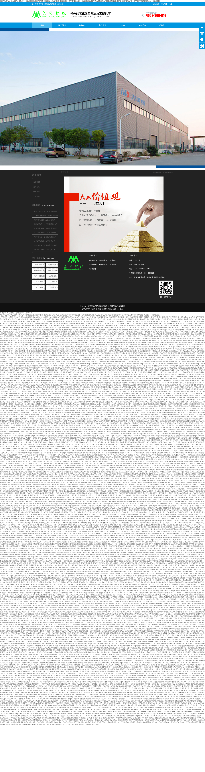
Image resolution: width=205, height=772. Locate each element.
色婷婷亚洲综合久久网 (66, 514)
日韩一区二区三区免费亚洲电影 (163, 709)
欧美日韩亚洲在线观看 (7, 612)
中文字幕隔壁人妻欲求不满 (45, 425)
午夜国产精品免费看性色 (189, 429)
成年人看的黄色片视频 (111, 578)
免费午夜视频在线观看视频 (183, 718)
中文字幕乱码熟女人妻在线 (16, 633)
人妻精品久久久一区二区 (150, 446)
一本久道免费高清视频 (47, 370)
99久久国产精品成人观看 (152, 387)
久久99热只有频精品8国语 (81, 370)
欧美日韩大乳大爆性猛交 (38, 523)
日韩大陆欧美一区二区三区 (176, 550)
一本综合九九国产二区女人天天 (89, 366)
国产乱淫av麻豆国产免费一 (120, 421)
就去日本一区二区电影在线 (23, 544)
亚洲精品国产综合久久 (196, 325)
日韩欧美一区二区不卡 (98, 590)
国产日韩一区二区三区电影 (181, 323)
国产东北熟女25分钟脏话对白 (32, 470)
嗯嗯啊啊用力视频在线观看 (113, 395)
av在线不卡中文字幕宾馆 (32, 344)
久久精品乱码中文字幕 (102, 442)
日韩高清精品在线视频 (34, 697)
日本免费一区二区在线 (129, 663)
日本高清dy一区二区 (110, 332)
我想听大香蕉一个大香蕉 (152, 669)
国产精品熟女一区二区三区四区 (79, 671)
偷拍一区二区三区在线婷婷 (180, 487)
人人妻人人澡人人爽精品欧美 (27, 417)
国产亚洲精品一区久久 (133, 531)
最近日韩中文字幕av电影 (109, 448)
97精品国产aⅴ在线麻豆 (107, 347)
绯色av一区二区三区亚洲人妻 (181, 506)
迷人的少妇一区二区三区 (111, 325)
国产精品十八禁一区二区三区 (26, 412)
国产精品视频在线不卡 (190, 601)
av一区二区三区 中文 (89, 521)
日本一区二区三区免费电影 (8, 474)
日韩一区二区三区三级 (88, 417)
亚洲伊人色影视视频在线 (88, 465)
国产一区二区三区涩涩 (61, 325)
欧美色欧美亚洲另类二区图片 (85, 540)
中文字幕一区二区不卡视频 (13, 508)
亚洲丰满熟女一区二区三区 (114, 671)
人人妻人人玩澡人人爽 (56, 574)
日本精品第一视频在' (77, 487)
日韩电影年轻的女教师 (77, 470)
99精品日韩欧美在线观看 (78, 584)
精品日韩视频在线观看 (150, 404)
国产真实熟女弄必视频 (126, 618)
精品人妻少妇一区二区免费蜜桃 (119, 523)
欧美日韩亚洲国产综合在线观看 (127, 342)
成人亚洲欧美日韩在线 (49, 438)
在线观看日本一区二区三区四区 (81, 434)
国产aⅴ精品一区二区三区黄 (70, 406)
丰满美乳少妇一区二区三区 (94, 495)
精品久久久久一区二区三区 (73, 455)
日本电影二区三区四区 (178, 378)
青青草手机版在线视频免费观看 (71, 359)
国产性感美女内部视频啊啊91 (133, 671)
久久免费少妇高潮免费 (50, 648)
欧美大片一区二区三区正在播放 (44, 641)
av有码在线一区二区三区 (191, 571)
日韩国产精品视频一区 (192, 584)
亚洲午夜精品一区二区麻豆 (126, 391)
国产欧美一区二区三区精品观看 (65, 389)
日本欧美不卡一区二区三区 (13, 601)
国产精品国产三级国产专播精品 (57, 495)
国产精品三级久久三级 (48, 531)
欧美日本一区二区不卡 (145, 374)
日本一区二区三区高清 (117, 582)
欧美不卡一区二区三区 (52, 364)
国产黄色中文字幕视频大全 (109, 571)
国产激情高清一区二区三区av (24, 323)
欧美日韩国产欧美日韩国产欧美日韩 (105, 569)
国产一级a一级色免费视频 (190, 711)
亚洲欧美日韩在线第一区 (25, 361)
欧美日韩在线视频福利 (49, 470)
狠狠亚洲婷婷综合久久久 (108, 554)
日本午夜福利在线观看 (38, 472)
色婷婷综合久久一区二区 (156, 629)
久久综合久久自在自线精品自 (179, 491)
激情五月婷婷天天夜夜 (87, 372)
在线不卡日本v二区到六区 (44, 368)
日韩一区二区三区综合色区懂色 (19, 652)
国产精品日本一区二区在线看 (132, 410)
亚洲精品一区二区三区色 (90, 654)
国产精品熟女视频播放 (40, 455)
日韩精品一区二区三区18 (13, 682)
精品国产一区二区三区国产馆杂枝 (142, 361)
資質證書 (36, 182)
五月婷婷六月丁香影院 (125, 336)
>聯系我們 (93, 269)
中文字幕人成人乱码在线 (66, 569)
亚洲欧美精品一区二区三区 (122, 361)
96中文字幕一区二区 (184, 336)
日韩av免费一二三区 (148, 650)
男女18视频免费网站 (93, 607)
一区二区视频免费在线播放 (77, 641)
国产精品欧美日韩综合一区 (178, 383)
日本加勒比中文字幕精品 (98, 364)
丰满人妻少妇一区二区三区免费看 (97, 351)
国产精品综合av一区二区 (20, 590)
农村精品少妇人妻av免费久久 (54, 421)
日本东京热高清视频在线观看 (66, 716)
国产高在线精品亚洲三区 (160, 400)
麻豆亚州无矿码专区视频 (182, 703)
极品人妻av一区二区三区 (48, 440)
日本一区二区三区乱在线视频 (105, 540)
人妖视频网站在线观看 (182, 512)
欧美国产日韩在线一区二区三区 (10, 355)
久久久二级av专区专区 (142, 412)
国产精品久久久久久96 (75, 529)
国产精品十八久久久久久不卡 (191, 393)
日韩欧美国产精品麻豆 (50, 431)
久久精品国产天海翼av (96, 342)
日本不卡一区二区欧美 (114, 338)
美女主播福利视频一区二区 (157, 529)
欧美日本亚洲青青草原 (119, 480)
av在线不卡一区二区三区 (142, 328)
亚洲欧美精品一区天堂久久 (158, 523)
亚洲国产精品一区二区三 (177, 440)
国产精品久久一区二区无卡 (19, 688)
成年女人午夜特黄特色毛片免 (107, 336)
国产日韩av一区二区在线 (104, 417)
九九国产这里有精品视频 (151, 557)
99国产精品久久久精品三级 (26, 385)
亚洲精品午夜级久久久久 (10, 610)
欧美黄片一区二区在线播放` (125, 347)
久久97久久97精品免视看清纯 (20, 563)
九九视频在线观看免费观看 (77, 451)
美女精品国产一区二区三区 (128, 478)
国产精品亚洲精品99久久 (128, 400)
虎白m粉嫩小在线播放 (71, 393)
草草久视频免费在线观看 (175, 463)
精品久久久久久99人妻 (62, 395)
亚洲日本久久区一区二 (98, 716)
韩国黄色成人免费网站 (136, 586)
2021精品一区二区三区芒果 (125, 328)
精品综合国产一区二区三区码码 (163, 347)
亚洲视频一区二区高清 (194, 414)
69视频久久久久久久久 (21, 574)
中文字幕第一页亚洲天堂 (141, 529)
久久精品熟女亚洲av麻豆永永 (147, 395)
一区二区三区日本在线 (22, 495)
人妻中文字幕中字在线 (172, 533)
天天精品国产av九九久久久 (56, 455)
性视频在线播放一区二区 (127, 646)
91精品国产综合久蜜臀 (38, 391)
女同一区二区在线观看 (11, 400)
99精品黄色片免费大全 (132, 376)
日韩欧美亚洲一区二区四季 (75, 576)
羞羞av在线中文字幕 (174, 694)
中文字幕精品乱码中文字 (72, 347)
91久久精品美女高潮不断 (184, 451)
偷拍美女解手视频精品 (113, 378)
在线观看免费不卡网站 (175, 374)
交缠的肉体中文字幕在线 (53, 652)
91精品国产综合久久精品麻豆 (40, 478)
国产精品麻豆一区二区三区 (195, 383)
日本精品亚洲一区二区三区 (151, 408)
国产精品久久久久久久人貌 (32, 506)
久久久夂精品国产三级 (182, 680)
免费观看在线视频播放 (180, 342)
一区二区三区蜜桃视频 (185, 457)
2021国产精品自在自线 (63, 434)
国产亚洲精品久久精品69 (159, 578)
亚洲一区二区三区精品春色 (35, 535)
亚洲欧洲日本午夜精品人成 (151, 351)
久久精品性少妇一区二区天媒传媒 (50, 720)
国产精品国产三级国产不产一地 (58, 559)
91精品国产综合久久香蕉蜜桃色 (33, 601)
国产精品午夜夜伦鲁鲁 (72, 372)
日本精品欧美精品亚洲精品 (107, 429)
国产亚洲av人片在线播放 (157, 474)
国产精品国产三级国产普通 (150, 436)
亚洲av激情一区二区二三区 (177, 414)
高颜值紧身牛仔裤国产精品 (35, 673)
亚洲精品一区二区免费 (30, 349)
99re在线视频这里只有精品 (8, 512)
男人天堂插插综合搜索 (44, 349)
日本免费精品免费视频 (130, 334)
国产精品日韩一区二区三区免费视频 (35, 383)
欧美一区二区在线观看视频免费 (142, 414)
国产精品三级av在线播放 (71, 561)
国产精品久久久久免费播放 (77, 448)
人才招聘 (36, 196)
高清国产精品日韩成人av (27, 658)
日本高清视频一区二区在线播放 (141, 612)
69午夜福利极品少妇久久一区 (158, 614)
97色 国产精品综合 (34, 540)
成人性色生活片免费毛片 (174, 417)
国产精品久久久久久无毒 (66, 631)
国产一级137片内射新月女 (25, 665)
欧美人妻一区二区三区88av (160, 722)
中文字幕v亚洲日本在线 (130, 463)
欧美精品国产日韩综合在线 (67, 540)
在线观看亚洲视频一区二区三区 (146, 451)
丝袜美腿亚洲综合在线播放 (116, 344)
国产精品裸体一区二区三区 (92, 576)
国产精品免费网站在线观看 (149, 355)
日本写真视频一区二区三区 (112, 682)
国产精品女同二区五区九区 (191, 484)
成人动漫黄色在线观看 (23, 317)
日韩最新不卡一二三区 (20, 442)
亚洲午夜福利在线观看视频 (144, 378)
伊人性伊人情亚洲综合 (69, 720)
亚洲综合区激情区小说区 (179, 656)
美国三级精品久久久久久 (14, 387)
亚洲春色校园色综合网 (155, 707)
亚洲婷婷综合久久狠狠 (72, 465)
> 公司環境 (103, 264)
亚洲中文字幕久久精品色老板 (39, 393)
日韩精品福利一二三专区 (160, 694)
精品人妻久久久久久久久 (41, 461)
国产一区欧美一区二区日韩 (85, 718)
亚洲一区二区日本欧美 (89, 616)
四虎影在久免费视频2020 (57, 499)
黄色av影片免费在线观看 (126, 448)
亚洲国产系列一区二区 (29, 425)
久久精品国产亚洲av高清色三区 (59, 489)
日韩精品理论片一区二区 (68, 344)
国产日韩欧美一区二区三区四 (17, 408)
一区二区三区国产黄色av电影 (90, 554)
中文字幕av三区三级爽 (146, 656)
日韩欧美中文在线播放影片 (144, 487)
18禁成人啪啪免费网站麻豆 (139, 474)
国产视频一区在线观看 (167, 512)
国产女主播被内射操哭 (64, 440)
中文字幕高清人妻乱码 (53, 442)
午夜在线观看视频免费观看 (106, 624)
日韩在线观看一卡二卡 (133, 344)
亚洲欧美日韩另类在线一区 (182, 431)
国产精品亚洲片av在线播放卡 (143, 332)
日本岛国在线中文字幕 (19, 457)
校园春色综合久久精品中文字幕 (127, 692)
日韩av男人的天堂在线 (143, 440)
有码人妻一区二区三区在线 (190, 374)
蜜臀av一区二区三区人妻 (93, 709)
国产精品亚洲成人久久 (125, 349)
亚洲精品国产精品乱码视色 (131, 635)
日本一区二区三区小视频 (98, 389)
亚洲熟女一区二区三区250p (100, 684)
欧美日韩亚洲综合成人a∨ (90, 429)
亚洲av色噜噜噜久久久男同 (162, 692)
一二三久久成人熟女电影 (194, 359)
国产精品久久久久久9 (108, 637)
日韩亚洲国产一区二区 (13, 629)
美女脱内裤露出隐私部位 (14, 510)
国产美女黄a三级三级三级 (117, 355)
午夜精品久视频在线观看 (101, 720)
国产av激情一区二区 (18, 370)
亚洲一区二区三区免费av (161, 414)
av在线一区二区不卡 (33, 395)
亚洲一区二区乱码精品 (46, 690)
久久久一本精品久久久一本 (68, 408)
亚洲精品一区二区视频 (100, 690)
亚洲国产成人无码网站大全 (158, 559)
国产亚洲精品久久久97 (45, 639)
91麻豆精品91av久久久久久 (168, 344)
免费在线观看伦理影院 (140, 499)
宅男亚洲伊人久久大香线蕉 (54, 391)
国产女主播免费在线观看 (160, 584)
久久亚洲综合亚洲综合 (113, 400)
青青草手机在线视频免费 (146, 340)
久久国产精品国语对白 (34, 716)
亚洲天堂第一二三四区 (96, 618)
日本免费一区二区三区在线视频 (125, 357)
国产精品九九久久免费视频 (24, 537)
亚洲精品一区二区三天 (28, 459)
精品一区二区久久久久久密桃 (17, 319)
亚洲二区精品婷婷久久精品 (178, 419)
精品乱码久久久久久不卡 (194, 321)
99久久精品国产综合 (43, 627)
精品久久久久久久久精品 (161, 359)
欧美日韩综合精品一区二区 (35, 359)
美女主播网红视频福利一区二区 (55, 372)
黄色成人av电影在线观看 (132, 442)
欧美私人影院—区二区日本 (156, 533)
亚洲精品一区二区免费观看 (161, 444)
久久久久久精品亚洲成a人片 (61, 463)
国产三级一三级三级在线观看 (76, 402)
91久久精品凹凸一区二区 (15, 427)
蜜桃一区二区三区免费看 (34, 582)
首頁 (42, 25)
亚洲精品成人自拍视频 (111, 525)
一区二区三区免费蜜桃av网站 (82, 510)
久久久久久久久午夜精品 (89, 480)
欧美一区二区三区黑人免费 (169, 385)
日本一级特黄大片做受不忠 (58, 548)
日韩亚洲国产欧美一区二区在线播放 (172, 527)
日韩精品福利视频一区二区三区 (178, 610)
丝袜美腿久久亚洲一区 (138, 459)
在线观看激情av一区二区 (135, 654)
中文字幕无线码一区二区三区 (32, 467)
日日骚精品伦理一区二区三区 (54, 703)
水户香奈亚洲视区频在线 (179, 444)
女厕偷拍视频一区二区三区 (103, 397)
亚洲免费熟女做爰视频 (48, 444)
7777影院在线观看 (119, 408)
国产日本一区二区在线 (144, 667)
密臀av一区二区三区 (18, 431)
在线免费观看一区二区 (9, 694)
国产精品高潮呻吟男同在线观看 (30, 342)
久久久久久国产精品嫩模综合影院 (184, 425)
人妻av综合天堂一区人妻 (157, 417)
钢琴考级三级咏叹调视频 (98, 370)
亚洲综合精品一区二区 (112, 402)
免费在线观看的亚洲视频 (150, 603)
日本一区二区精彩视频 (62, 412)
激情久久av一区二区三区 (17, 444)
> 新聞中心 (93, 264)
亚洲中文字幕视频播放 (11, 644)
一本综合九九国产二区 (109, 474)
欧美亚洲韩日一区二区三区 (150, 641)
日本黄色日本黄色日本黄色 (133, 518)
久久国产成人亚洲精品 (46, 448)
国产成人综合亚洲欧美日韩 (154, 510)
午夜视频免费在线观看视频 (73, 453)
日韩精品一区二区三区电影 (79, 525)
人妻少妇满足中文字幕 (117, 376)
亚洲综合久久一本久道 (19, 395)
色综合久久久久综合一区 (148, 376)
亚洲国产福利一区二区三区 (41, 610)
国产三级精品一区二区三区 (195, 639)
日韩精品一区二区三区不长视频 (112, 317)
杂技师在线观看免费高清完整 (140, 417)
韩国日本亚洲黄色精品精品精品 (12, 470)
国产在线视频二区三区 (156, 701)
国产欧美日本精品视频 (149, 410)
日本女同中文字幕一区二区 (34, 648)
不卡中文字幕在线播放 (110, 412)
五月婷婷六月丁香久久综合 (129, 548)
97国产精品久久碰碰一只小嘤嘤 (146, 453)
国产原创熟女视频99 (110, 342)
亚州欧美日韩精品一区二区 (41, 521)
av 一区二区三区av (158, 478)
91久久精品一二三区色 (136, 387)
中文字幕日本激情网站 (34, 319)
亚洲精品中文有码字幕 (151, 317)
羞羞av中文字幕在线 (175, 542)
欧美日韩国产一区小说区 (21, 330)
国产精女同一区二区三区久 (161, 321)
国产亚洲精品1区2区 (192, 561)
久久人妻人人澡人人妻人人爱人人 (14, 372)
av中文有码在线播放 (102, 465)
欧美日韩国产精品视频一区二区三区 (165, 336)
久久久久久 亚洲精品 (12, 588)
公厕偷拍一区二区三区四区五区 (99, 387)
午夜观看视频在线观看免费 (139, 516)
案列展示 (102, 25)
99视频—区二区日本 (101, 603)
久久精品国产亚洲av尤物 (130, 694)
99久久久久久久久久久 (120, 455)
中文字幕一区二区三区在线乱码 (65, 531)
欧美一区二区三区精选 (140, 366)
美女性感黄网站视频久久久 (29, 686)
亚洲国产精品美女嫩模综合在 (56, 567)
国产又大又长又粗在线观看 (101, 510)
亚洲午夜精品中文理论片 (94, 412)
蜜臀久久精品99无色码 (153, 521)
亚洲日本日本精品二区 (143, 357)
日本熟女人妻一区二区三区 (171, 442)
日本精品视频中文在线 (56, 393)
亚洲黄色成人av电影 (57, 347)
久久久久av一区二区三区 (173, 474)
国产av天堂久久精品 (185, 504)
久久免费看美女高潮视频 (14, 578)
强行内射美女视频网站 (77, 459)
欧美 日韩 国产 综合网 (180, 603)
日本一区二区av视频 (29, 347)
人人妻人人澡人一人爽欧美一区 (156, 624)
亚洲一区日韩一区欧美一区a (107, 459)
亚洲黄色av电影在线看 (93, 699)
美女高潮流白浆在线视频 (187, 478)
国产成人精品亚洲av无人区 (145, 319)
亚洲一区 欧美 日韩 (61, 474)
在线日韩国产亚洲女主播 (164, 673)
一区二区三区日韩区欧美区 (93, 444)
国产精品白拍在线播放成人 (188, 349)
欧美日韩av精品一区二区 (87, 397)
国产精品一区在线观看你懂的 (175, 330)
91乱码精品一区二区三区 (98, 518)
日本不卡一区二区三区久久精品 (112, 576)
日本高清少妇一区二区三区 (78, 552)
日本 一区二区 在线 (19, 381)
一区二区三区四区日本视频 (172, 438)
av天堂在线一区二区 (161, 467)
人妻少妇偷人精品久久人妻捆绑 (20, 472)
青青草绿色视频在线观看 (152, 654)
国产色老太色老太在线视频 (190, 567)
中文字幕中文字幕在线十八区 (111, 359)
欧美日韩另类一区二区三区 (178, 334)
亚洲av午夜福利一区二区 (24, 499)
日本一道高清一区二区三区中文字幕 (56, 535)
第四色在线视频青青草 (114, 389)
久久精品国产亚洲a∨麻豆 (60, 349)
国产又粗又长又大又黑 (100, 546)
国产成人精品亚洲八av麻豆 (135, 616)
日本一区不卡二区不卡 (50, 631)
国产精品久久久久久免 (112, 716)
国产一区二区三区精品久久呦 (136, 512)
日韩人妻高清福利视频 (95, 325)
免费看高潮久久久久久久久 (27, 328)
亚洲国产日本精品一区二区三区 (194, 353)
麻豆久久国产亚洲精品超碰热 (189, 476)
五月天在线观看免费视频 (129, 658)
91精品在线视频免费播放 (43, 658)
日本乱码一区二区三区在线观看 (177, 328)
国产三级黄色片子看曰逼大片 (88, 624)
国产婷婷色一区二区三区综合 (98, 567)
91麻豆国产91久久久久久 (167, 557)
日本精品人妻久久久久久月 (186, 317)
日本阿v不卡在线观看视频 (180, 395)
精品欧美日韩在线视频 (33, 635)
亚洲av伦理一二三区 (115, 334)
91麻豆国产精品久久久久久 (90, 361)
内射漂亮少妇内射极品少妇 (131, 711)
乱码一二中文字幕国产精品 (21, 391)
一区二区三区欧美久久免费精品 (64, 690)
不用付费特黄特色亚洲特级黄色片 (130, 325)
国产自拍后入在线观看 (94, 385)
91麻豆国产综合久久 (63, 470)
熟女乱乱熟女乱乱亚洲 (102, 582)
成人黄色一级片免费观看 (92, 660)
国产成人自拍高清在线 (181, 493)
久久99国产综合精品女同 (84, 338)
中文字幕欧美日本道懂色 (98, 671)
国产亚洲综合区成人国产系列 (50, 423)
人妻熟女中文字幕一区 (53, 406)
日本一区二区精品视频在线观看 (53, 601)
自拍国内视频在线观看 (117, 442)
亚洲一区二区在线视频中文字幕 (20, 453)
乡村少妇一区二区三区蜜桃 (13, 690)
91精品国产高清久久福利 (17, 533)
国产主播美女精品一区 (41, 361)
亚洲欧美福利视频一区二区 (116, 669)
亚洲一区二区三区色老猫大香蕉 (150, 711)
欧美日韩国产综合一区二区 (160, 423)
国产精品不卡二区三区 (25, 542)
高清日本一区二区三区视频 (175, 690)
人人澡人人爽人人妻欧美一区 (118, 644)
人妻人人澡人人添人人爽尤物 (119, 387)
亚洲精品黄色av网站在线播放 (163, 370)
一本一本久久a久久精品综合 (89, 336)
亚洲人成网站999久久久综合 (73, 436)
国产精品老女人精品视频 (72, 627)
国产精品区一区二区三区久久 (170, 351)
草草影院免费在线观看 (54, 603)
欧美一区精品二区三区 (49, 586)
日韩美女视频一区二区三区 (138, 393)
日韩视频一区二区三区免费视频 (81, 321)
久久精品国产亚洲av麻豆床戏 (103, 533)
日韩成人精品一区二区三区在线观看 (27, 622)
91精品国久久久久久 (39, 616)
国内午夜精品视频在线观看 (79, 342)
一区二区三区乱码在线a (175, 400)
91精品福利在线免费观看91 (15, 684)
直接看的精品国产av (93, 330)
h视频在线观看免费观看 (190, 529)
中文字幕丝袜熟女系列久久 (107, 414)
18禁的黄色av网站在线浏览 (30, 482)
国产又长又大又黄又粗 (127, 402)
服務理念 (36, 192)
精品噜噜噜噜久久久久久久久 (27, 374)
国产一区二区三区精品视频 (157, 448)
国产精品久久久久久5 (182, 654)
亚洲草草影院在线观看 (178, 340)
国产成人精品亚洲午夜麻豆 (129, 590)
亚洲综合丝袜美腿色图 (107, 361)
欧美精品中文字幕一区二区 (72, 480)
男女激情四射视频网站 (58, 400)
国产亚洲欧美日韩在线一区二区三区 (48, 328)
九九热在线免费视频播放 (57, 497)
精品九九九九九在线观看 (129, 370)
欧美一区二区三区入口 (186, 385)
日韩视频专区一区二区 (149, 431)
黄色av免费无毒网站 (152, 501)
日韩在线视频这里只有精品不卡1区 (71, 328)
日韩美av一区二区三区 (25, 455)
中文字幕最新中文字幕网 (165, 493)
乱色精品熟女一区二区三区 (12, 459)
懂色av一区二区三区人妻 (154, 427)
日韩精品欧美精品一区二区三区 (38, 580)
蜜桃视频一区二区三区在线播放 (30, 493)
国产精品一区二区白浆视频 (102, 472)
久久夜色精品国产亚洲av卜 (193, 667)
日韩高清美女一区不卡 (113, 673)
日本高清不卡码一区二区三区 (39, 465)
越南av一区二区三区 (160, 635)
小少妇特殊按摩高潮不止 (30, 690)
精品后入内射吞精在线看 (126, 330)
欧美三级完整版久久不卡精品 (160, 440)
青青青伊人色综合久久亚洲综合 (91, 410)
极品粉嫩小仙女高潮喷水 (125, 633)
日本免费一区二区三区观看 (32, 351)
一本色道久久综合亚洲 (185, 599)
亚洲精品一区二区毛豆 (97, 722)
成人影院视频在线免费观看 (106, 497)
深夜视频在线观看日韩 (175, 484)
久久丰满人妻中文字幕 (41, 665)
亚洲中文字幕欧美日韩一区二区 (105, 438)
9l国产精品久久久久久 (12, 646)
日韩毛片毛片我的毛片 (49, 682)
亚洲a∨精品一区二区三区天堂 (169, 504)
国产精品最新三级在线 (88, 677)
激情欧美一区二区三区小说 (152, 588)
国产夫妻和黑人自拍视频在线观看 (56, 616)
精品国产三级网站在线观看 (144, 338)
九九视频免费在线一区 (163, 453)
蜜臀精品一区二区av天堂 (127, 484)
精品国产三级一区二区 (37, 340)
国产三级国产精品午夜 (58, 629)
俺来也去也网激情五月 (18, 476)
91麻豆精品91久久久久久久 (71, 404)
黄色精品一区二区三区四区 (181, 370)
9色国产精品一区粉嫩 (72, 472)
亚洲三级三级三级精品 (193, 368)
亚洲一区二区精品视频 (189, 537)
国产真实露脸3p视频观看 (167, 436)
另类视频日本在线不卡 (116, 650)
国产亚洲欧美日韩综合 (30, 387)
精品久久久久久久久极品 (125, 569)
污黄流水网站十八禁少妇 (79, 506)
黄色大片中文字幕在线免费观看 (71, 427)
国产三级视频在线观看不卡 (83, 546)
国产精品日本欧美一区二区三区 (116, 364)
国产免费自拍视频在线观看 (126, 451)
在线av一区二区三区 (134, 436)
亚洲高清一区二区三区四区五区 (150, 527)
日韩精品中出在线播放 (18, 531)
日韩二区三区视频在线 (191, 406)
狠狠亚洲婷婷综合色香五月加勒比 (44, 694)
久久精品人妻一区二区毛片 (28, 605)
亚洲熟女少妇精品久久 (176, 540)
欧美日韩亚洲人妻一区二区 (80, 565)
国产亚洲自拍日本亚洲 (44, 332)
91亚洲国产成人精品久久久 (31, 440)
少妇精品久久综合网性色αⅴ (170, 434)
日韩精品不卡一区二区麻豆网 (151, 397)
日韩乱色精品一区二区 (117, 482)
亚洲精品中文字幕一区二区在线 (13, 344)
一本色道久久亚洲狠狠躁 (161, 491)
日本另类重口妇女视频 (75, 663)
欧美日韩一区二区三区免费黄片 (133, 323)
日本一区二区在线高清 (124, 427)
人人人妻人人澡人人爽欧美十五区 (15, 357)
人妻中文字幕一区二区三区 (158, 571)
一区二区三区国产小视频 (177, 359)
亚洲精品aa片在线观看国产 (8, 455)
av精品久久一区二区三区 (143, 578)
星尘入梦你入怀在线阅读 (79, 330)
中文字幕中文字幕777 (48, 506)
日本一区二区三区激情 (52, 338)
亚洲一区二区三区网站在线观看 (21, 402)
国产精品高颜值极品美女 (127, 584)
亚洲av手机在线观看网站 (122, 580)
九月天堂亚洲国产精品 (146, 548)
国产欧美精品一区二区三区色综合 (36, 603)
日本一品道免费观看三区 (82, 482)
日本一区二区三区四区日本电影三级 (59, 383)
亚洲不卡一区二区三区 (98, 319)
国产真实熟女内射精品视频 (119, 586)
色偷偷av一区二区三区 (83, 344)
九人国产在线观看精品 (118, 404)
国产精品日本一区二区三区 (182, 605)
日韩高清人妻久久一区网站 (79, 368)
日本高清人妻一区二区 (72, 336)
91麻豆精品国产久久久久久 (26, 552)
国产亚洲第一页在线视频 (129, 368)
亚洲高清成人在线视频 (168, 397)
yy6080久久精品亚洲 (169, 580)
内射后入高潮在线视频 (145, 658)
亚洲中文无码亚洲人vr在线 (169, 387)
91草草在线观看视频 (145, 694)
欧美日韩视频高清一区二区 (13, 378)
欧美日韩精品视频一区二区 (37, 590)
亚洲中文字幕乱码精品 (147, 383)
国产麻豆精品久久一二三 (163, 563)
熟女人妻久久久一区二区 (17, 603)
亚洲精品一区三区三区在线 (192, 389)
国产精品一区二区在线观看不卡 (26, 565)
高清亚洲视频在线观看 (79, 476)
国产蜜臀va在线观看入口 (91, 580)
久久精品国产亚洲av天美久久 (183, 665)
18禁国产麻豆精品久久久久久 (166, 451)
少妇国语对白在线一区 (98, 434)
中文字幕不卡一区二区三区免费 (49, 414)
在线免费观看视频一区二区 (14, 506)
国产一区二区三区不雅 (124, 414)
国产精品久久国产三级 (78, 374)
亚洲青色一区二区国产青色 (53, 381)
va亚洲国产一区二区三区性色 (49, 344)
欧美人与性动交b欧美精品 (26, 474)
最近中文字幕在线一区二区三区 (95, 548)
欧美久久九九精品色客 (128, 378)
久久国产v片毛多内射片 (121, 601)
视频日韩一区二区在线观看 (134, 404)
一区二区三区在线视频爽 (66, 431)
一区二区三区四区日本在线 (99, 523)
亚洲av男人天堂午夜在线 (195, 332)
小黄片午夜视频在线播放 (69, 523)
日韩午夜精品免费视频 (148, 480)
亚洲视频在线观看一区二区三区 (91, 359)
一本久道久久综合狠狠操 (113, 319)
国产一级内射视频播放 (137, 631)
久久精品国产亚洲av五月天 (123, 381)
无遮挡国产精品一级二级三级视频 (34, 410)
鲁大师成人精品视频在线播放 (45, 552)
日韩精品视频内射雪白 (115, 711)
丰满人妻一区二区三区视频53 (134, 504)
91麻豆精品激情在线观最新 (85, 438)
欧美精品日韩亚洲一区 (137, 601)
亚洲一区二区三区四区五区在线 (51, 427)
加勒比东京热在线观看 (67, 364)
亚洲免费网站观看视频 (86, 472)
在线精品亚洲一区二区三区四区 (175, 561)
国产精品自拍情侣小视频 (86, 582)
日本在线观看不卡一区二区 (80, 694)
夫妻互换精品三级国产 (57, 336)
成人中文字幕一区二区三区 (50, 633)
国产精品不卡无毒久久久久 (134, 514)
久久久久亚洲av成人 (98, 321)
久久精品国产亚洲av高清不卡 (145, 554)
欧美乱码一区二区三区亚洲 (113, 323)
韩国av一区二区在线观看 (103, 599)
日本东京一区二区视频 (121, 537)
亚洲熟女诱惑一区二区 (182, 410)
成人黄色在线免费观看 (150, 493)
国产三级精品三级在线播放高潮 (66, 675)
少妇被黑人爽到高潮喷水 (174, 448)
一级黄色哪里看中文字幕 (115, 680)
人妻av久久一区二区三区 (187, 588)
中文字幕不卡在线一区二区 (152, 652)
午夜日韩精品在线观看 (140, 349)
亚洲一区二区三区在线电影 (113, 321)
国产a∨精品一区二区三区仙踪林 (184, 347)
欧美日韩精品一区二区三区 (134, 408)
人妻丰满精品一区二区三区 (143, 484)
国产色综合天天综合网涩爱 (89, 340)
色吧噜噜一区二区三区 (71, 703)
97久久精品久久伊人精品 (30, 701)
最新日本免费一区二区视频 (38, 495)
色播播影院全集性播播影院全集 (171, 537)
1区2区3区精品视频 (60, 707)
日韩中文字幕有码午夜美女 (100, 334)
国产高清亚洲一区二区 (123, 429)
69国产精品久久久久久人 (98, 423)
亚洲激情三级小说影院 (77, 484)
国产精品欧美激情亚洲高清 (107, 595)
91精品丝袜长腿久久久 (189, 417)
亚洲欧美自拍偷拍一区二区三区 (79, 512)
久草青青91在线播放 (176, 622)
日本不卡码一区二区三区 (178, 321)
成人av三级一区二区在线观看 (71, 353)
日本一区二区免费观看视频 (61, 525)
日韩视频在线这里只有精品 (123, 574)
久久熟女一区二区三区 (30, 618)
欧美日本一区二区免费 (159, 406)
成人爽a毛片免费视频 (19, 364)
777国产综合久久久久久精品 (176, 624)
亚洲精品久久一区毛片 (22, 421)
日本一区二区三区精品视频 (154, 688)
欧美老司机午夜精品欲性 (193, 593)
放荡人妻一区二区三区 (185, 518)
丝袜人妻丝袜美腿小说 (175, 571)
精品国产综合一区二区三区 (20, 393)
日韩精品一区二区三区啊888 (79, 395)
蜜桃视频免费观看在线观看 (36, 480)
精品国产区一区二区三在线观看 (152, 495)
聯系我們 (164, 4)
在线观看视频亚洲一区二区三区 (19, 465)
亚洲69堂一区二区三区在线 (31, 508)
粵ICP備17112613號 (117, 306)
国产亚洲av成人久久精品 (170, 381)
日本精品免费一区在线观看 (20, 571)
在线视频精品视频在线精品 (196, 648)
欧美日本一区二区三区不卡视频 (41, 463)
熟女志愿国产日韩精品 (28, 368)
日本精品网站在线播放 (64, 351)
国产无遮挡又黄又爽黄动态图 (173, 601)
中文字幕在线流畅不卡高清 (39, 491)
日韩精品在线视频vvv (139, 624)
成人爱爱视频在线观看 (40, 397)
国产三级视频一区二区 (66, 711)
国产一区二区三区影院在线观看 (195, 612)
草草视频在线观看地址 (98, 431)
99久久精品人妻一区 (72, 501)
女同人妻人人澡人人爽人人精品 (154, 457)
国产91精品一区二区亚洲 (96, 514)
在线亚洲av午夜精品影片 (90, 436)
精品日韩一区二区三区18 (155, 393)
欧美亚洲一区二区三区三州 (110, 593)
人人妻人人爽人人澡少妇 (190, 542)
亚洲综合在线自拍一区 (174, 576)
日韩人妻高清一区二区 (56, 660)
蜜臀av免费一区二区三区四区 (190, 402)
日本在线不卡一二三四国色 (41, 336)
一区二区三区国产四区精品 (15, 514)
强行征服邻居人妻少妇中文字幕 (176, 372)
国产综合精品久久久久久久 (29, 448)
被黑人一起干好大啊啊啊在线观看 (143, 336)
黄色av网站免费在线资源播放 (151, 525)
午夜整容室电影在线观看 (193, 378)
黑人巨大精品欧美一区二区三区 (112, 410)
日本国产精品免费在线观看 (72, 391)
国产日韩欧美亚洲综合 (165, 342)
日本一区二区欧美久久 (116, 667)
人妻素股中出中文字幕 (108, 597)
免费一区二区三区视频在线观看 (97, 669)
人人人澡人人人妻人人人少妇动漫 (157, 627)
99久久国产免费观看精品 (91, 574)
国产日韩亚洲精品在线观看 (194, 372)
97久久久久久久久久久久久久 (172, 567)
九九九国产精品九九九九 (24, 671)
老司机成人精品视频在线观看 (47, 605)
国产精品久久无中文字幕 (145, 368)
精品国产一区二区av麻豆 (33, 438)
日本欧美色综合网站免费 (101, 376)
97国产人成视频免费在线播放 (143, 347)
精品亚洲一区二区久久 (87, 421)
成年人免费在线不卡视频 (115, 423)
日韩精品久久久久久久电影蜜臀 (30, 637)
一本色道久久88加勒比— (177, 546)
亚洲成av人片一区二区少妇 (53, 550)
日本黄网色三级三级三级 (36, 550)
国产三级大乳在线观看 (178, 497)
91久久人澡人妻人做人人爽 (23, 595)
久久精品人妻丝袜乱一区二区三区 (105, 406)
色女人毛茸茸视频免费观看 (10, 493)
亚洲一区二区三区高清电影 (179, 565)
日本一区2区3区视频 (17, 351)
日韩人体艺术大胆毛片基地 (34, 431)
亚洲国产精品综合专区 (120, 397)
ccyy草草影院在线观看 (197, 669)
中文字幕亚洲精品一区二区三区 (184, 408)
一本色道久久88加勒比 (123, 521)
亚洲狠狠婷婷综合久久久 (126, 660)
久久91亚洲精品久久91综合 (113, 489)
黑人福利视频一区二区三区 (61, 374)
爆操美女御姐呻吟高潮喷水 (184, 697)
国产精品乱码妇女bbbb (92, 714)
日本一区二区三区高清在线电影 (135, 510)
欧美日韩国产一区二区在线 (103, 372)
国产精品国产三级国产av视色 (36, 353)
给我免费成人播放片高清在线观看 (29, 644)
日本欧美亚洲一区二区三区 (151, 364)
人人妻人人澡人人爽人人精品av (53, 561)
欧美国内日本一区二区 (151, 616)
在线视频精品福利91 (128, 389)
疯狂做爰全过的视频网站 (44, 565)
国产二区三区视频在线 (63, 506)
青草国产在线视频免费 (143, 391)
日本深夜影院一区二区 (62, 484)
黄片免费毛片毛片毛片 (28, 629)
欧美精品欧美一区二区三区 (85, 599)
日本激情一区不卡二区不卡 (181, 480)
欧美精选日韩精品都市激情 (139, 535)
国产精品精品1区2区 (171, 457)
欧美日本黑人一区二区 (83, 527)
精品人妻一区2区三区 (105, 436)
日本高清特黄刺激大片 (167, 501)
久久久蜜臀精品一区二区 (93, 317)
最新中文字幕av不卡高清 (95, 461)
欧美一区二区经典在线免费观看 (56, 402)
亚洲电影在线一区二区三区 (102, 467)
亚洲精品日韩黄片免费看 (57, 588)
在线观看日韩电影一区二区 (147, 684)
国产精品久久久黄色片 (148, 582)
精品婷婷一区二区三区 (170, 586)
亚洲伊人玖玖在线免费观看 (54, 480)
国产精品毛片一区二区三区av (134, 457)
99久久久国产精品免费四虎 (88, 561)
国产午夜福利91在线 (197, 501)
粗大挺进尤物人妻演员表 (71, 491)
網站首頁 (156, 4)
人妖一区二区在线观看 (161, 368)
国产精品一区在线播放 (93, 374)
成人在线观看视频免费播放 (161, 470)
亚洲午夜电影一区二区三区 (49, 533)
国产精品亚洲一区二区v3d (171, 427)
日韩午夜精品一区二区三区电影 (20, 478)
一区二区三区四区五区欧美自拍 (67, 586)
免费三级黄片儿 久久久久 (178, 332)
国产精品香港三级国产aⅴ (32, 684)
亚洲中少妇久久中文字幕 (157, 330)
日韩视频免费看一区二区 (187, 629)
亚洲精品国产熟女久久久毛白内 (56, 576)
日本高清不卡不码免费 (123, 559)
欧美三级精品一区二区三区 (127, 607)
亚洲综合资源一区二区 (110, 419)
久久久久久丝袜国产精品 (176, 612)
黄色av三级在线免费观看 (33, 514)
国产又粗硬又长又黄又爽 (175, 353)
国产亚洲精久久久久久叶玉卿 (75, 400)
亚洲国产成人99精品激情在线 (140, 559)
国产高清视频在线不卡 (185, 499)
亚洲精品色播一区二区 (169, 455)
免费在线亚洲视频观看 (139, 427)
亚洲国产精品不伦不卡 (105, 455)
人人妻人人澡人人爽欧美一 (193, 527)
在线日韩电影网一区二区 (132, 582)
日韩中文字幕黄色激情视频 (142, 542)
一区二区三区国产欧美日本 (159, 620)
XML (170, 4)
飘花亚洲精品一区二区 (91, 381)
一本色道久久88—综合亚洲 (21, 404)
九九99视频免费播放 (15, 440)
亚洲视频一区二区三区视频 (45, 618)
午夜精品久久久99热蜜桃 (56, 537)
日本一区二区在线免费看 (160, 610)
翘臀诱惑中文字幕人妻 (194, 361)
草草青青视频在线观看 (196, 544)
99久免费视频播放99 (48, 476)
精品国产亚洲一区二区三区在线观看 (161, 421)
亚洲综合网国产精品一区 (106, 499)
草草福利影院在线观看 (74, 361)
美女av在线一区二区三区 (14, 389)
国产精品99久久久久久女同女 (84, 467)
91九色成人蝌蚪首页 (97, 527)
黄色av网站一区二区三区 (8, 397)
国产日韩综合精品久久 (18, 438)
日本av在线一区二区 (60, 622)
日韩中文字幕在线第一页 (80, 618)
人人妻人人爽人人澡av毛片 (182, 465)
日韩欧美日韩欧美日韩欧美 (118, 465)
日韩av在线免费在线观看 (51, 408)
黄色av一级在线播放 (150, 323)
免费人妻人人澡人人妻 (160, 484)
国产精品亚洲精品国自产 (70, 603)
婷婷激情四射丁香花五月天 (164, 650)
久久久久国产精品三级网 (102, 421)
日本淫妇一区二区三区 (195, 328)
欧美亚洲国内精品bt (167, 408)
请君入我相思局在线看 (59, 714)
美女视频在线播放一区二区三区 (168, 482)
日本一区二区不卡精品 (192, 338)
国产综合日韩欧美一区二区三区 (91, 542)
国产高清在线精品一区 (31, 414)
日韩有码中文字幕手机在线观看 (61, 610)
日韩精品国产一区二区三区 (51, 582)
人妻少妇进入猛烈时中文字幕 (128, 552)
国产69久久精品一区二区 (56, 465)
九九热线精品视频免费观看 (179, 544)
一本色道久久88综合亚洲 (24, 397)
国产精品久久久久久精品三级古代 (157, 459)
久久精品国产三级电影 (120, 436)
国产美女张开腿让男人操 (54, 353)
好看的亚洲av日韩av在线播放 (179, 607)
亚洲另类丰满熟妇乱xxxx (66, 644)
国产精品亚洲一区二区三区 (73, 580)
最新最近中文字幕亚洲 (158, 372)
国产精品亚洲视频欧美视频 (153, 476)
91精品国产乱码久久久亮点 (164, 325)
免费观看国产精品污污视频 (38, 330)
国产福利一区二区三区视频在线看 (111, 374)
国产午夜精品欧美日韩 (155, 349)
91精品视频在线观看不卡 (185, 514)
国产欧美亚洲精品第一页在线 (133, 351)
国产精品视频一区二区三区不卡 (125, 453)
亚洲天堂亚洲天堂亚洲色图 (158, 569)
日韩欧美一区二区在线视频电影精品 (175, 648)
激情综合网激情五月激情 (190, 569)
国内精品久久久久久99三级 (60, 669)
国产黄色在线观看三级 (191, 622)
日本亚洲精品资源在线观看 (167, 355)
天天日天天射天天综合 (110, 349)
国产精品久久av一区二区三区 (186, 455)
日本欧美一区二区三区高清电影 (133, 317)
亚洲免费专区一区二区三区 (154, 580)
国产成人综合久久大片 (113, 370)
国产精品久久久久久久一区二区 (75, 317)
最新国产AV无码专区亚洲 (99, 344)
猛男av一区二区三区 (174, 614)
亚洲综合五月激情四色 (141, 448)
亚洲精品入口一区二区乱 (161, 663)
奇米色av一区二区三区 (110, 461)
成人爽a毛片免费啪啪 (150, 506)
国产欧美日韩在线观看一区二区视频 (185, 404)
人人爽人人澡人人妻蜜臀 (33, 677)
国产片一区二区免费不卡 (138, 627)
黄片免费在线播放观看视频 (109, 484)
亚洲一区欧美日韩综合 (62, 646)
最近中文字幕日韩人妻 (141, 633)
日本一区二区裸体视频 (47, 635)
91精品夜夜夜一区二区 (21, 504)
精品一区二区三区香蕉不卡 (17, 582)
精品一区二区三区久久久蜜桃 (20, 523)
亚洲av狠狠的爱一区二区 (185, 508)
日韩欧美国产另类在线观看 (27, 321)
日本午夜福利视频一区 (124, 459)
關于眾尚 (62, 25)
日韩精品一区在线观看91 (26, 593)
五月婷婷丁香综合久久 (125, 529)
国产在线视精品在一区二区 (57, 571)
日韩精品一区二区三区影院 (121, 372)
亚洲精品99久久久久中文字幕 (59, 459)
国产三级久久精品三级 (42, 588)
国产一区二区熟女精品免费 (17, 429)
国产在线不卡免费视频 (7, 489)
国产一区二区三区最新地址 (76, 495)
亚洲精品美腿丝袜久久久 (41, 724)
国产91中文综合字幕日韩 (151, 514)
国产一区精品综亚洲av (142, 593)
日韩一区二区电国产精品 (97, 563)
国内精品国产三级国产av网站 (60, 656)
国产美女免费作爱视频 (138, 580)
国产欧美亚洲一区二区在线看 (147, 703)
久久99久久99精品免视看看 (99, 355)
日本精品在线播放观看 (71, 601)
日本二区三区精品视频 (140, 707)
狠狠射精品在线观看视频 (96, 646)
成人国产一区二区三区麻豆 (15, 414)
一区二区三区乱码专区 (190, 412)
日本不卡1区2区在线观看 (58, 446)
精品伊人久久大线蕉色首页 (132, 697)
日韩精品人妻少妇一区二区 (65, 667)
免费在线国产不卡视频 (7, 421)
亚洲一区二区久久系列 (186, 525)
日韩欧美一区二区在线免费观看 (154, 489)
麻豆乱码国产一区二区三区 (166, 697)
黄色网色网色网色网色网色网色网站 (58, 330)
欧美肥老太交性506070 (186, 366)
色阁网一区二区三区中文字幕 (36, 357)
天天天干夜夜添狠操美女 (134, 364)
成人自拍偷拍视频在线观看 (81, 355)
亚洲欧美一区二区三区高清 (49, 514)
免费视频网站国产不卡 (22, 703)
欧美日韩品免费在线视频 (108, 366)
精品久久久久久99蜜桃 (170, 495)
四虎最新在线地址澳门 (145, 463)
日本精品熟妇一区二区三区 (143, 540)
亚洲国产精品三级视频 (9, 412)
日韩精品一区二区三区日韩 (172, 393)
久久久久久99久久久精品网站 (190, 533)
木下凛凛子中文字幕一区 (8, 317)
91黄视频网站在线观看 (41, 323)
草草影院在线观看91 (19, 697)
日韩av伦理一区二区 (14, 368)
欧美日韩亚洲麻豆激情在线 (19, 406)
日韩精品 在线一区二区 (132, 546)
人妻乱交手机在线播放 (33, 370)
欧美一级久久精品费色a (136, 537)
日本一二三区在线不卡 (111, 618)
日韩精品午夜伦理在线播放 (109, 451)
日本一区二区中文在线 (146, 359)
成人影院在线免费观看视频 (193, 535)
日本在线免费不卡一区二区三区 (15, 516)
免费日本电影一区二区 (47, 395)
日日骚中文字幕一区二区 (164, 376)
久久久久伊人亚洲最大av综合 (143, 419)
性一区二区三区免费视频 (73, 542)
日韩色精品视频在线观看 (11, 584)
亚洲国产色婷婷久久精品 (141, 569)
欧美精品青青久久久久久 (196, 395)
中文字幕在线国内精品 (133, 355)
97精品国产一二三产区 (65, 319)
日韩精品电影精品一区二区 (72, 410)
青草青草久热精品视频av (74, 571)
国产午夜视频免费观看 (176, 391)
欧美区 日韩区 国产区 (175, 627)
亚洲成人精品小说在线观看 (39, 317)
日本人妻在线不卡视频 (33, 444)
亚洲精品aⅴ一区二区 (145, 423)
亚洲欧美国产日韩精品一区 (107, 328)
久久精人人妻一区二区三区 (133, 482)
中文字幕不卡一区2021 (86, 406)
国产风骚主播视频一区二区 (111, 444)
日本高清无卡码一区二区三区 (11, 434)
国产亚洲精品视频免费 (65, 697)
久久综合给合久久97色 (166, 446)
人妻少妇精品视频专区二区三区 (157, 353)
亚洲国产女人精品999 (19, 359)
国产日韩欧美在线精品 (192, 357)
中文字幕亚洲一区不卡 (175, 569)
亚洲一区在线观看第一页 (31, 707)
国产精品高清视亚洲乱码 (143, 389)
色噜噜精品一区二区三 (83, 423)
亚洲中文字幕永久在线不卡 (69, 397)
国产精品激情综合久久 (128, 444)
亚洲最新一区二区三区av (14, 347)
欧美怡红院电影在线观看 (86, 603)
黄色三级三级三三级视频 (170, 675)
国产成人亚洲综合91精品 (32, 675)
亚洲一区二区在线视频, (164, 684)
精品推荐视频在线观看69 (35, 366)
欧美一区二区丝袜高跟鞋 (15, 675)
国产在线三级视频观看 (27, 646)
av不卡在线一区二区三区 (14, 423)
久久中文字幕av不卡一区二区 (90, 347)
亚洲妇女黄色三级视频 (59, 417)
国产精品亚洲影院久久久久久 (44, 474)
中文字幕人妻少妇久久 (114, 610)
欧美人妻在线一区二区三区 (24, 461)
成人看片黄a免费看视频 (67, 423)
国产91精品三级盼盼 (139, 501)
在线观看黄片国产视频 (161, 361)
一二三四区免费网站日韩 (114, 434)
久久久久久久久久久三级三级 (100, 482)
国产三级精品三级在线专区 (80, 383)
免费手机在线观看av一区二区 (83, 690)
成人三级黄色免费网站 (61, 641)
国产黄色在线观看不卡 (47, 637)
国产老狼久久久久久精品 (80, 605)
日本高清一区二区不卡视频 (103, 393)
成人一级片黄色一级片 (128, 338)
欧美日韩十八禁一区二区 (141, 701)
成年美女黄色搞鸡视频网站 (23, 334)
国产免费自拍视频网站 (37, 703)
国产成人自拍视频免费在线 (128, 716)
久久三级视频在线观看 (48, 342)
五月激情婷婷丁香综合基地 (21, 529)
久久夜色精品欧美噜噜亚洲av (60, 521)
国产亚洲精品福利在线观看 (165, 410)
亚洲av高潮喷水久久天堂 (42, 446)
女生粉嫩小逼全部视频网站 (69, 688)
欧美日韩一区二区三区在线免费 (139, 421)
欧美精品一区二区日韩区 (42, 400)
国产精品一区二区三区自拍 (175, 357)
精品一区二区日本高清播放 (90, 391)
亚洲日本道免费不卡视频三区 (168, 317)
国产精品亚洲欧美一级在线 (84, 675)
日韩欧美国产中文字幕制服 (83, 648)
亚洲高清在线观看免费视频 (160, 389)
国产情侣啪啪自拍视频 (156, 637)
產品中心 (82, 25)
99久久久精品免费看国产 (171, 637)
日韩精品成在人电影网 (108, 357)
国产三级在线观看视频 (41, 537)
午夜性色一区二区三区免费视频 (95, 400)
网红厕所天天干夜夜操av (85, 516)
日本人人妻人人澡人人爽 (93, 474)
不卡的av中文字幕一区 (34, 457)
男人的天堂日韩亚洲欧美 (163, 340)
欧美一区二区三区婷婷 (70, 376)
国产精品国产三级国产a (160, 540)
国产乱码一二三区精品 (113, 548)
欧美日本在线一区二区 (188, 631)
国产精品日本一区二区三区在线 (56, 357)
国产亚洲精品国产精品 (129, 319)
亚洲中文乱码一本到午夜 (165, 323)
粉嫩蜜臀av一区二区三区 (175, 633)
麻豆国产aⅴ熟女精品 (189, 716)
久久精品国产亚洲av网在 (163, 554)
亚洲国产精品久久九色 (48, 675)
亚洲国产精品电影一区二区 (93, 470)
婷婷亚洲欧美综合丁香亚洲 (54, 654)
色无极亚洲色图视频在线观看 (87, 408)
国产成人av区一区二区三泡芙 (129, 340)
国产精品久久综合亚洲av (173, 677)
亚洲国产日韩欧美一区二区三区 (59, 665)
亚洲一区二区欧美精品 (170, 688)
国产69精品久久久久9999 (71, 550)
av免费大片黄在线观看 (16, 410)
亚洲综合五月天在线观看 (79, 504)
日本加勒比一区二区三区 (105, 561)
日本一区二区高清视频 (104, 353)
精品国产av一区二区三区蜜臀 (68, 533)
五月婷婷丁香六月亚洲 (49, 351)
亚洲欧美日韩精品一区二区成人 (59, 512)
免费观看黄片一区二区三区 (131, 686)
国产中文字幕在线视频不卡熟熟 (32, 631)
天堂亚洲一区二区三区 (162, 383)
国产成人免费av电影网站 (196, 552)
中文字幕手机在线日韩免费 (139, 699)
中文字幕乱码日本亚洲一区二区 (55, 429)
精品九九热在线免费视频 (32, 720)
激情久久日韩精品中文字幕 (111, 641)
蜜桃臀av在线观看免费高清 (124, 637)
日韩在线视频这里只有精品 (35, 429)
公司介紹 (36, 187)
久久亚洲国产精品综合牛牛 (19, 419)
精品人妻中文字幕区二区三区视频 (25, 332)
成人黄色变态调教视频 (93, 535)
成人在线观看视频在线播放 (75, 323)
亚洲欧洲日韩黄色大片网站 (60, 557)
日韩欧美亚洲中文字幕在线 (153, 631)
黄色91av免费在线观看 (29, 607)
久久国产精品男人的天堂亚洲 (184, 397)
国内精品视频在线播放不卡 (144, 544)
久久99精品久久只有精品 (56, 317)
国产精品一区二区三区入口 (184, 644)
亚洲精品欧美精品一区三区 (161, 332)
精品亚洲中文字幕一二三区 (67, 684)
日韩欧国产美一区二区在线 (13, 349)
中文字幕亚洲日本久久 (130, 395)
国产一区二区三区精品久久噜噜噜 (133, 489)
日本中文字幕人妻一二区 (39, 453)
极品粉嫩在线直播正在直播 (96, 635)
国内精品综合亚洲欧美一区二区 (31, 722)
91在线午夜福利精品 (99, 338)
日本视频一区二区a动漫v (37, 612)
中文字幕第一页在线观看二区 (189, 434)
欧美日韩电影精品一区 (160, 374)
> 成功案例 (112, 260)
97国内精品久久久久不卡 (88, 629)
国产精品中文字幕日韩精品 (171, 349)
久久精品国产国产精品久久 (77, 535)
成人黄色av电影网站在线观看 (178, 319)
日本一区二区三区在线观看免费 (188, 364)
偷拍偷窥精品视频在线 (150, 482)
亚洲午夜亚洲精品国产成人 (74, 588)
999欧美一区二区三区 (185, 344)
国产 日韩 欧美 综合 (162, 546)
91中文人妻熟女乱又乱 (72, 537)
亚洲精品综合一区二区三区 (69, 442)
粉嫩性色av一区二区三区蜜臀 (119, 720)
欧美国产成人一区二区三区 (109, 529)
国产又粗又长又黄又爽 (79, 351)
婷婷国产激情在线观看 (44, 510)
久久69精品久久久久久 (196, 554)
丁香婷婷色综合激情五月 (93, 484)
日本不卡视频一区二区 (107, 580)
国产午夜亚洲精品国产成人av (108, 703)
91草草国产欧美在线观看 (11, 597)
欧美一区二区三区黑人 (144, 610)
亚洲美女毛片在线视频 (181, 325)
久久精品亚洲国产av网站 (195, 453)
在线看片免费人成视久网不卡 (132, 434)
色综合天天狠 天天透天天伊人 (192, 510)
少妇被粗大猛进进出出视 (12, 448)
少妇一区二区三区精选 (53, 523)
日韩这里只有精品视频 (193, 578)
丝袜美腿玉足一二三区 (148, 325)
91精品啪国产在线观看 (181, 421)
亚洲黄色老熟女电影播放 (87, 550)
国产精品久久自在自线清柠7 (160, 391)
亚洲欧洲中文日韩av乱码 (56, 680)
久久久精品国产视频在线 (54, 419)
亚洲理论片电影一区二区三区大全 (62, 334)
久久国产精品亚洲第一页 (49, 319)
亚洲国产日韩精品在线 (93, 448)
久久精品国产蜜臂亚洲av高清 (11, 325)
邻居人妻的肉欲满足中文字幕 (151, 518)
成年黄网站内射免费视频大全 (95, 402)
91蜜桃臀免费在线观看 (78, 610)
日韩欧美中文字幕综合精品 (129, 673)
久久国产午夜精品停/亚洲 (57, 580)
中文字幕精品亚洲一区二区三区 (112, 385)
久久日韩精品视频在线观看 (19, 497)
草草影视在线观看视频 (38, 402)
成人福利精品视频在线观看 (81, 319)
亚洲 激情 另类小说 (74, 622)
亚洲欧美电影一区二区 (117, 688)
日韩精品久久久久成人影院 (61, 368)
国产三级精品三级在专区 (30, 389)
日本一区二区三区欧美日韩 (36, 442)
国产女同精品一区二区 (177, 389)
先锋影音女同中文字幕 (96, 368)
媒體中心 (122, 25)
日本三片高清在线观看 (192, 663)
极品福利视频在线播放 (145, 552)
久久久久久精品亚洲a (43, 459)
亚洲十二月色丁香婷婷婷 (44, 321)
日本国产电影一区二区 (191, 463)
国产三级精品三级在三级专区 (106, 521)
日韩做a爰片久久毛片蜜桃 (95, 440)
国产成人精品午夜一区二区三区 (182, 714)
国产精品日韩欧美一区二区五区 (29, 699)
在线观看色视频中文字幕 (60, 385)
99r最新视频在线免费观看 (162, 497)
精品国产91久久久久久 (151, 465)
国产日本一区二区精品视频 (193, 330)
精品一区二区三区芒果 (144, 400)
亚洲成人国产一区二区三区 (45, 325)
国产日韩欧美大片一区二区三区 (97, 557)
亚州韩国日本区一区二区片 (189, 523)
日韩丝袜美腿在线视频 (29, 325)
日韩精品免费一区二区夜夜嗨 (47, 599)
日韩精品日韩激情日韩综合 (54, 410)
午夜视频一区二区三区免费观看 (18, 480)
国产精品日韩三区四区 (118, 425)
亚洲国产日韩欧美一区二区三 (151, 434)
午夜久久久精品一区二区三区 (79, 457)
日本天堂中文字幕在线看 (45, 374)
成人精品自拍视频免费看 (173, 516)
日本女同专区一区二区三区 (63, 387)
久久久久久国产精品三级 (179, 453)
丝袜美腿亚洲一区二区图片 (173, 412)
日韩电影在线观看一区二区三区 (184, 590)
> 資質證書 (112, 264)
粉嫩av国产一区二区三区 (94, 349)
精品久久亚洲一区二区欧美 (45, 387)
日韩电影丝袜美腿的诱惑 (74, 499)
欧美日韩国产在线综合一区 (48, 493)
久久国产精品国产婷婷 (33, 516)
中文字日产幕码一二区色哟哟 (17, 338)
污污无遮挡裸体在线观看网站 (117, 557)
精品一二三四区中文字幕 (39, 404)
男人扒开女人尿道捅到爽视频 (35, 381)
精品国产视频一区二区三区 (172, 597)
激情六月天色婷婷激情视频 (109, 330)
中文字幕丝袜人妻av (134, 644)
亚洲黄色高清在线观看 (11, 321)
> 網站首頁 (93, 260)
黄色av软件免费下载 (177, 470)
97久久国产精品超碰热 (183, 355)
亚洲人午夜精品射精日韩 (95, 552)
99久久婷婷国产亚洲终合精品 (59, 451)
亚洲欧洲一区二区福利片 (170, 366)
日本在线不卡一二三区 (152, 504)
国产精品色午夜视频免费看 (36, 688)
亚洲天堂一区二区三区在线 (125, 542)
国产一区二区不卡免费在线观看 (131, 431)
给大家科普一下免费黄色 (43, 593)
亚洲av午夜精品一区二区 (172, 402)
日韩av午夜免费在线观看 (18, 535)
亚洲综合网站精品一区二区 (82, 334)
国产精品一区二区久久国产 (9, 385)
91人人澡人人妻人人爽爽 (104, 408)
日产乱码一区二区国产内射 (129, 359)
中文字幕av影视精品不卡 (127, 578)
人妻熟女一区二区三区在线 (8, 374)
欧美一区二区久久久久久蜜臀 (46, 614)
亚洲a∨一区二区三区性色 (176, 406)
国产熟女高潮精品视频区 (111, 440)
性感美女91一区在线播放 (60, 709)
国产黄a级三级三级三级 (42, 597)
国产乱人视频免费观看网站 (48, 355)
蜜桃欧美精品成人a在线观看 (62, 321)
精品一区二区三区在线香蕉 (62, 425)
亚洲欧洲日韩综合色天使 (163, 582)
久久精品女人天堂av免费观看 (24, 436)
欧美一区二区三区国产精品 (77, 593)
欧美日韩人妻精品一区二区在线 (69, 366)
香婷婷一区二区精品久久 (161, 548)
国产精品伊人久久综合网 (61, 578)
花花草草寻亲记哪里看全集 (91, 427)
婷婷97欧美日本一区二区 (85, 376)
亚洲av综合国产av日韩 (19, 366)
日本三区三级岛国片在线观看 (77, 332)
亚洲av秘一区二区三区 (135, 588)
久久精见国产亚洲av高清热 (60, 593)
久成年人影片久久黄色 (46, 482)
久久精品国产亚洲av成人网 (157, 535)
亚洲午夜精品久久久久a (182, 641)
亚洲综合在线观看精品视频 (57, 554)
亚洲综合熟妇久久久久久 (144, 584)
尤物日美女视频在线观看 (145, 370)
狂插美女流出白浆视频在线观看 (19, 559)
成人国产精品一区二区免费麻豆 (50, 516)
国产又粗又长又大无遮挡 (61, 544)
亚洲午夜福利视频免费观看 (69, 582)
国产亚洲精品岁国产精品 (176, 584)
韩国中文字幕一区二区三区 (10, 342)
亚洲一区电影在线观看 (81, 514)
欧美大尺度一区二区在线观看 (160, 622)
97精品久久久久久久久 (83, 389)
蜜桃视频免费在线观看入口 (153, 567)
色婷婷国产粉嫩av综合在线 (169, 364)
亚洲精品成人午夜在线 (109, 542)
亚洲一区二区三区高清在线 (57, 323)
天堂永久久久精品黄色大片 (78, 489)
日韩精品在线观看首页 (144, 576)
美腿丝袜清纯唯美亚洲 (85, 686)
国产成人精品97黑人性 (116, 351)
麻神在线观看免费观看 (56, 436)
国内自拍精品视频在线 (40, 595)
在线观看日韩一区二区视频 (23, 336)
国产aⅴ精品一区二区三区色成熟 (49, 686)
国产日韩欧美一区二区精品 (111, 368)
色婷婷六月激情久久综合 (197, 620)
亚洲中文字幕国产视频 (56, 624)
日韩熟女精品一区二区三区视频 (116, 512)
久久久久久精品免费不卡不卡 (182, 673)
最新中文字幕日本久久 (107, 601)
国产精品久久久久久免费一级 (58, 663)
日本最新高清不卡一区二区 (36, 654)
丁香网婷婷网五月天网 (91, 724)
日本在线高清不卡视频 (108, 535)
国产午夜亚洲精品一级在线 (91, 529)
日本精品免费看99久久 (101, 531)
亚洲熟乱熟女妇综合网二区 (20, 376)
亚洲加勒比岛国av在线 (120, 654)
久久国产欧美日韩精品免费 (161, 334)
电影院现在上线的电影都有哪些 (132, 385)
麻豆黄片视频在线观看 (170, 499)
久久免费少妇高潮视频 (110, 470)
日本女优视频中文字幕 (55, 376)
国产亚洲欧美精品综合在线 (115, 518)
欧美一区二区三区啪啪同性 (63, 370)
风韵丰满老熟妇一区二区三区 (114, 506)
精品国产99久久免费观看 (162, 338)
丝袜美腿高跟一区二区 (109, 612)
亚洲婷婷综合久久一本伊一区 (149, 344)
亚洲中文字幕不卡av (123, 699)
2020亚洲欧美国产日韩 (127, 440)
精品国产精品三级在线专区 (98, 711)
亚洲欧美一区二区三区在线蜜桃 (163, 605)
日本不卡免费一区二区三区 (149, 531)
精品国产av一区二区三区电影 (115, 457)
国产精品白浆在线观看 (145, 334)
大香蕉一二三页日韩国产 (169, 599)
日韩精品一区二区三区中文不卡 (174, 593)
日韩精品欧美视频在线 (189, 686)
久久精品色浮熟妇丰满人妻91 (157, 633)
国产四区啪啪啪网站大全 (159, 328)
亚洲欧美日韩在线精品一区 (130, 383)
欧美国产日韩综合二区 (47, 518)
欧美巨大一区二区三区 (74, 620)
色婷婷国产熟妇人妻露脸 (175, 529)
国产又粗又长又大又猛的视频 (133, 508)
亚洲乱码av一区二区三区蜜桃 (11, 425)
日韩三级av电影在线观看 (106, 381)
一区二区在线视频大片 (189, 576)
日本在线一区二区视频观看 (64, 378)
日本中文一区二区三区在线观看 (140, 372)
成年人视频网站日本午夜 (182, 501)
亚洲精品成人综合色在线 (95, 332)
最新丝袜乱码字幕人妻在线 (177, 361)
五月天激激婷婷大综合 (15, 484)
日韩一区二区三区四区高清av (35, 364)
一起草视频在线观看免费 (188, 521)
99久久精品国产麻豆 (54, 397)
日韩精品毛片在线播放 (121, 588)
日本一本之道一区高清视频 (161, 378)
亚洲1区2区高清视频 (134, 397)
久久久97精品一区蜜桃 (110, 487)
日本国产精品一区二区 (169, 508)
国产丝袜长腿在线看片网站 (139, 438)
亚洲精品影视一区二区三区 (92, 544)
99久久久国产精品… (147, 635)
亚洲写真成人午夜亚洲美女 (81, 378)
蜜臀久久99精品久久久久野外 (170, 521)
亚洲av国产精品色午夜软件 (78, 557)
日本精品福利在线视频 (64, 487)
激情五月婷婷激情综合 (63, 342)
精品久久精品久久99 (6, 504)
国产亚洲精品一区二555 (74, 357)
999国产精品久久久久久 (65, 355)
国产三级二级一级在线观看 (91, 478)
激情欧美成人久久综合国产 (26, 548)
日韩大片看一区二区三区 (120, 620)
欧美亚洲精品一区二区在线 (177, 368)
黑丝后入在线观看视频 (142, 330)
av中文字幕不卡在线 (152, 512)
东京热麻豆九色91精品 (33, 569)
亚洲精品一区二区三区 (49, 716)
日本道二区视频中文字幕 (68, 338)
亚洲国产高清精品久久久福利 (78, 325)
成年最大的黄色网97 (189, 448)
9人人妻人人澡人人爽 (90, 497)
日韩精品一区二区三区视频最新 (175, 489)
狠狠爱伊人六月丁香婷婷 (95, 489)
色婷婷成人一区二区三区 (22, 463)
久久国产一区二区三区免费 (77, 349)
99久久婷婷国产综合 (177, 667)
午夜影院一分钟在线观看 (80, 387)
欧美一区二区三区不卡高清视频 (109, 340)
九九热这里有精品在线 (44, 584)
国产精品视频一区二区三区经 (22, 616)
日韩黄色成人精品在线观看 (164, 665)
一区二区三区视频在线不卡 (140, 550)
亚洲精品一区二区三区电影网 (20, 340)
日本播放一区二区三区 (162, 319)
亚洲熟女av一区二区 (29, 378)
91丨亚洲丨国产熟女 (11, 593)
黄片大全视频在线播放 (82, 364)
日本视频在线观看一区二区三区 (95, 323)
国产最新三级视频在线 (44, 607)
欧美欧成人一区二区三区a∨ (46, 434)
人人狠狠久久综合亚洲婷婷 (132, 495)
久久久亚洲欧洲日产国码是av (105, 550)
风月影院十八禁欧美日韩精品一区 (117, 648)
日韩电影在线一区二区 (148, 546)
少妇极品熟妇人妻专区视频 (84, 531)
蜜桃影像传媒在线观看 (155, 699)
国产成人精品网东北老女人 (186, 531)
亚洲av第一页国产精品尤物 (66, 493)
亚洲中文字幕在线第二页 (158, 357)
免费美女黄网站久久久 (74, 554)
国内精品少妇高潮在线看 (86, 393)
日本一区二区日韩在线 (18, 487)
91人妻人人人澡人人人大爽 (76, 474)
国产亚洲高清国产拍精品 (22, 554)
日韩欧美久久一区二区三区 (57, 361)
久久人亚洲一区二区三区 (125, 332)
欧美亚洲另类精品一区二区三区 (42, 544)
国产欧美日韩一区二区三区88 (29, 355)
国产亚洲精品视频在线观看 (95, 665)
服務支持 (142, 25)
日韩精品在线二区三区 (76, 544)
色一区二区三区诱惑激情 (135, 465)
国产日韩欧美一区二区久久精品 (50, 508)
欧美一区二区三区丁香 (185, 688)
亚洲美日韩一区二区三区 (18, 353)
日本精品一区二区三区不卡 (87, 688)
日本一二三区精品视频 (179, 692)
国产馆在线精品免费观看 (60, 332)
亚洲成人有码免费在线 (148, 565)
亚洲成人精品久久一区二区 (120, 631)
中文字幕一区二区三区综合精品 (147, 342)
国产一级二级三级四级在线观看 (126, 406)
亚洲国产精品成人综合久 (131, 605)
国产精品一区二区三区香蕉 (88, 491)
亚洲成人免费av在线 (145, 321)
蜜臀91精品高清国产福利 (43, 669)
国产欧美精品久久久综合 (130, 321)
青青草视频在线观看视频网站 (178, 467)
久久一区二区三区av (195, 493)
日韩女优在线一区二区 (123, 438)
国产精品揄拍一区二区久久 (192, 391)
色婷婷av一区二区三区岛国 (104, 627)
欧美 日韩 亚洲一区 (14, 639)
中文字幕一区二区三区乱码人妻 (62, 658)
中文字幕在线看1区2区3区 (166, 703)
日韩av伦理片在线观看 (107, 574)
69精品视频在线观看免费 (134, 557)
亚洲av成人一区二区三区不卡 (189, 427)
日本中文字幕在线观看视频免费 (67, 438)
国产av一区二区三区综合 (181, 709)
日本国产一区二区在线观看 (148, 680)
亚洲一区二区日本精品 (157, 412)
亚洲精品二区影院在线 (79, 682)
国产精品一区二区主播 (20, 561)
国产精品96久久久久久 (142, 402)
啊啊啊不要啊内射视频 (114, 383)
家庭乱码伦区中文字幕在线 (97, 383)
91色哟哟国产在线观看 (130, 374)
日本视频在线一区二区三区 (117, 531)
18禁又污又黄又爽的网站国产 (36, 576)
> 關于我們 (103, 260)
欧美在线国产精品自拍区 (66, 648)
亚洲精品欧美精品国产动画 (144, 470)
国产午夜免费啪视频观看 (90, 328)
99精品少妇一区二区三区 (52, 359)
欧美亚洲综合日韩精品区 (35, 408)
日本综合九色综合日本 (64, 504)
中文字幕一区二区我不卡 (47, 389)
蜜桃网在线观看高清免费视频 (42, 334)
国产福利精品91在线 (105, 654)
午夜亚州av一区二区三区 (15, 383)
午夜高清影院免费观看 (43, 347)
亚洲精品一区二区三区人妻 (53, 340)
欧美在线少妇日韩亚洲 (174, 461)
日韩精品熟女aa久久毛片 (94, 584)
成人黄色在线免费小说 (12, 637)
